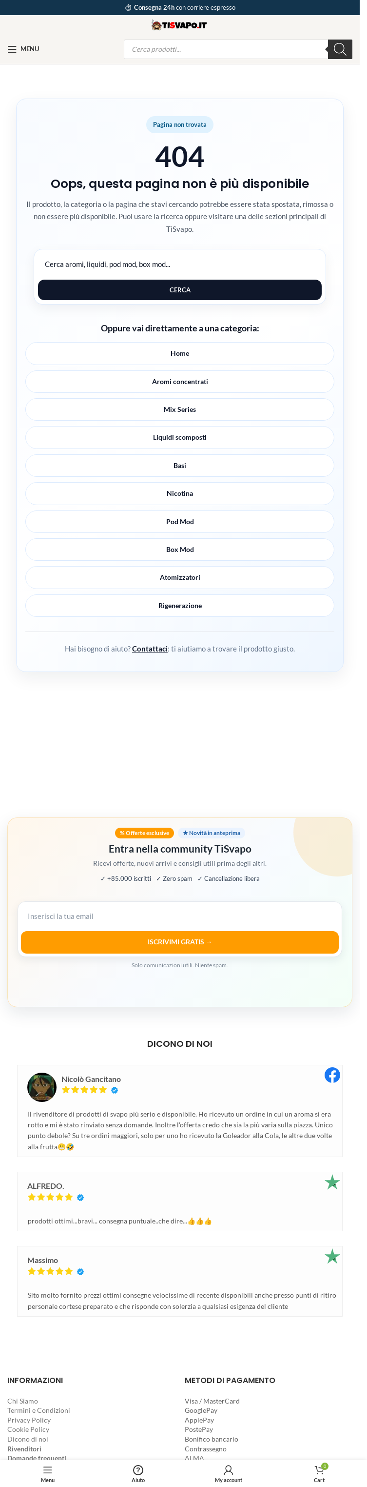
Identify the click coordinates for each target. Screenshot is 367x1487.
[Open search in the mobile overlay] (238, 49)
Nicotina (180, 493)
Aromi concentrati (180, 381)
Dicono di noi (27, 1439)
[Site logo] (180, 24)
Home (180, 353)
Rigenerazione (180, 605)
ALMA (194, 1458)
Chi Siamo (22, 1401)
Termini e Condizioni (38, 1410)
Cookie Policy (28, 1429)
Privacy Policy (29, 1420)
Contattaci (150, 648)
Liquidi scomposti (180, 437)
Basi (180, 465)
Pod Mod (180, 521)
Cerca (180, 290)
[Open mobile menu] (23, 49)
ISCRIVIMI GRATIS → (180, 941)
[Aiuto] (138, 1474)
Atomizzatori (180, 577)
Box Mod (180, 549)
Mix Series (180, 409)
